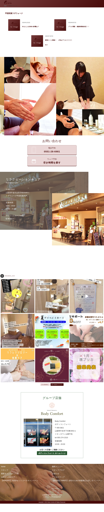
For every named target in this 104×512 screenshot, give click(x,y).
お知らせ (55, 474)
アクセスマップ (58, 477)
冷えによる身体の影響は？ (30, 26)
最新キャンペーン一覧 (10, 474)
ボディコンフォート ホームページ (52, 453)
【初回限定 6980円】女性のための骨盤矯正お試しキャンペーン (77, 481)
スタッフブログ (58, 470)
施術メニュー (57, 466)
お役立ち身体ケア (8, 477)
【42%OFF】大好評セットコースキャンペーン (19, 481)
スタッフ (4, 470)
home (3, 466)
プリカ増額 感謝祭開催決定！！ (78, 26)
